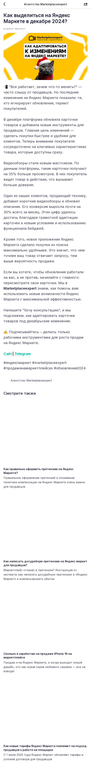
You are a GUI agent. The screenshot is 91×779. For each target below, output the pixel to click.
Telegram (23, 354)
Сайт (8, 354)
